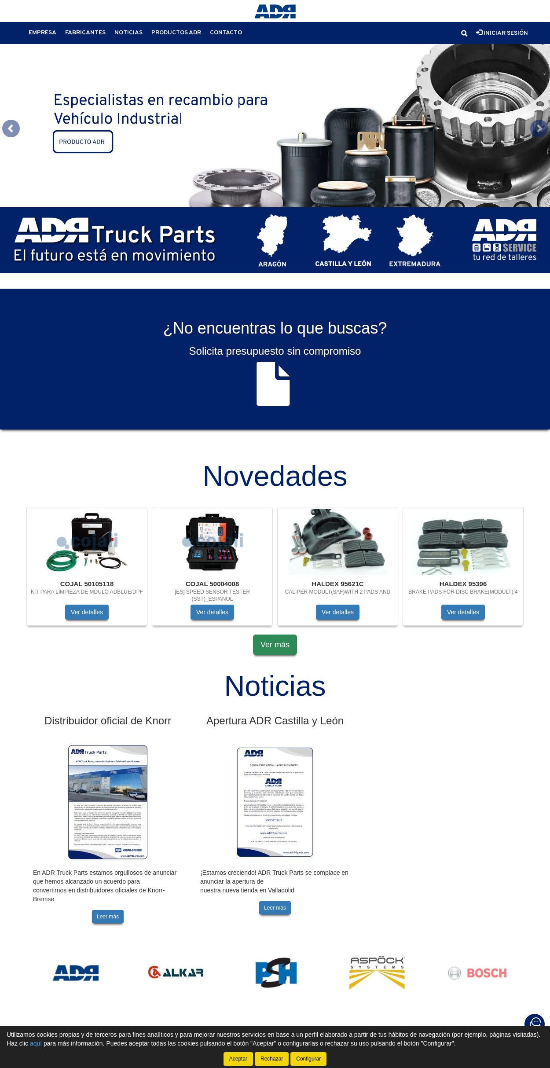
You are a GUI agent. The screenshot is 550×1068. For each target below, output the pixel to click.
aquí (36, 1043)
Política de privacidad (156, 1023)
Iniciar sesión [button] (502, 33)
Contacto (226, 33)
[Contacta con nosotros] (535, 1024)
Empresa (42, 33)
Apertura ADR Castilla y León (275, 701)
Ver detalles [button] (87, 593)
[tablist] (275, 116)
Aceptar (238, 1059)
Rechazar (271, 1059)
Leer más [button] (108, 897)
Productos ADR (176, 33)
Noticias (128, 33)
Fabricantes (85, 33)
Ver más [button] (275, 625)
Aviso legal (91, 1023)
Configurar (308, 1059)
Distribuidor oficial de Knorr (107, 701)
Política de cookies (235, 1023)
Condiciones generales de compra (333, 1023)
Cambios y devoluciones (438, 1023)
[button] (464, 33)
